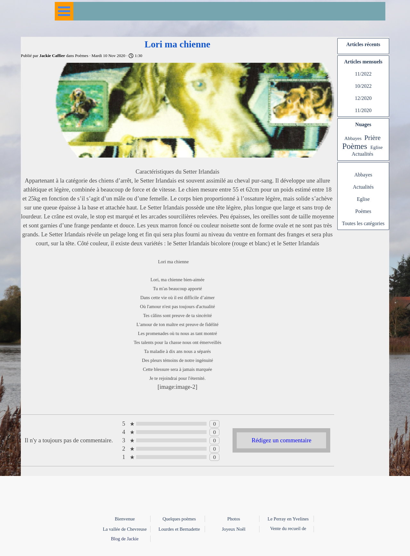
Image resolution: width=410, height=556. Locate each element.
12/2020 (363, 98)
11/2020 (363, 110)
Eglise (376, 147)
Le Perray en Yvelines (288, 518)
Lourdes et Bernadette (179, 529)
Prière (373, 138)
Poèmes (354, 146)
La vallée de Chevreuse (125, 529)
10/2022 (363, 86)
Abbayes (353, 138)
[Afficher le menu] (64, 11)
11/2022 (363, 74)
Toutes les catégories (363, 223)
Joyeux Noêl (234, 529)
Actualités (362, 154)
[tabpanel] (205, 534)
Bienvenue (125, 518)
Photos (233, 518)
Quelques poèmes (179, 518)
